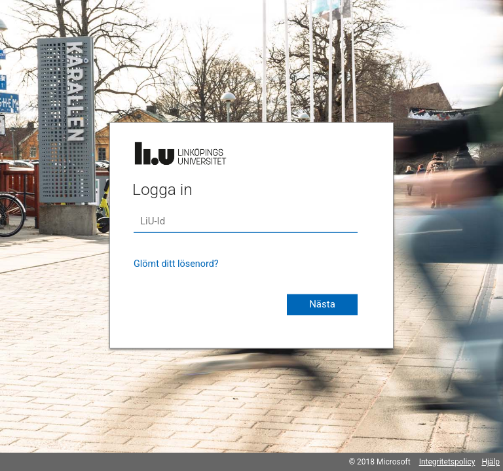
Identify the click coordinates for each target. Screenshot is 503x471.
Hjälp (490, 461)
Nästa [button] (322, 304)
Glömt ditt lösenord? (176, 264)
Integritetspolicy (447, 461)
